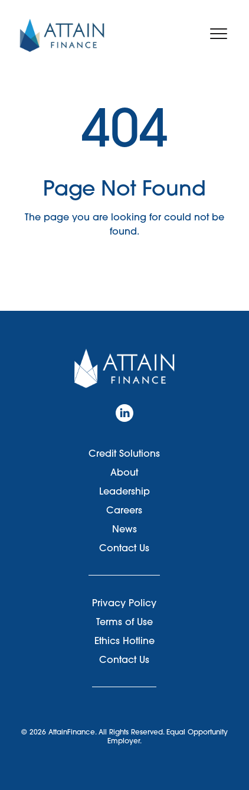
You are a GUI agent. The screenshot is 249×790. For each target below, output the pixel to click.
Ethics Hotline (124, 640)
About (124, 472)
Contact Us (124, 548)
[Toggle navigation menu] (218, 34)
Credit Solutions (124, 453)
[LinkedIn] (124, 413)
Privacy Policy (124, 603)
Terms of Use (124, 622)
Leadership (124, 491)
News (124, 529)
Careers (124, 510)
